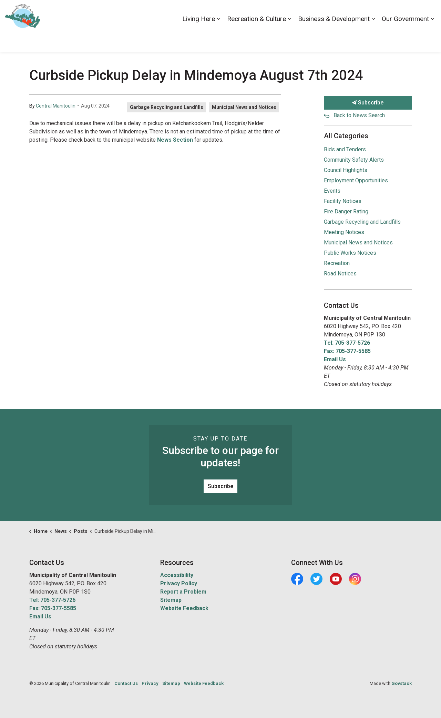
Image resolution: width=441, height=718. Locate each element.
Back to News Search (359, 115)
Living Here (198, 38)
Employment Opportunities (356, 180)
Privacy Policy (178, 583)
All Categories (346, 136)
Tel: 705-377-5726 (347, 343)
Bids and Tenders (345, 149)
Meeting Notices (344, 232)
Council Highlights (345, 170)
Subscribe (368, 103)
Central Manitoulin (55, 106)
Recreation (337, 263)
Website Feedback (184, 608)
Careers (335, 13)
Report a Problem (183, 591)
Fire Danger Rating (346, 211)
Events (332, 191)
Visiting (408, 13)
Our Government (405, 38)
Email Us (335, 359)
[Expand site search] (429, 13)
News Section (175, 139)
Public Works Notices (350, 253)
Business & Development (334, 38)
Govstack (401, 683)
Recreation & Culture (256, 38)
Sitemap (171, 600)
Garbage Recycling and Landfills (166, 107)
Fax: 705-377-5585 (347, 351)
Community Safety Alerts (354, 159)
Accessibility (306, 13)
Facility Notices (342, 201)
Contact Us (363, 13)
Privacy (150, 683)
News (387, 13)
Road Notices (340, 273)
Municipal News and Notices (244, 107)
